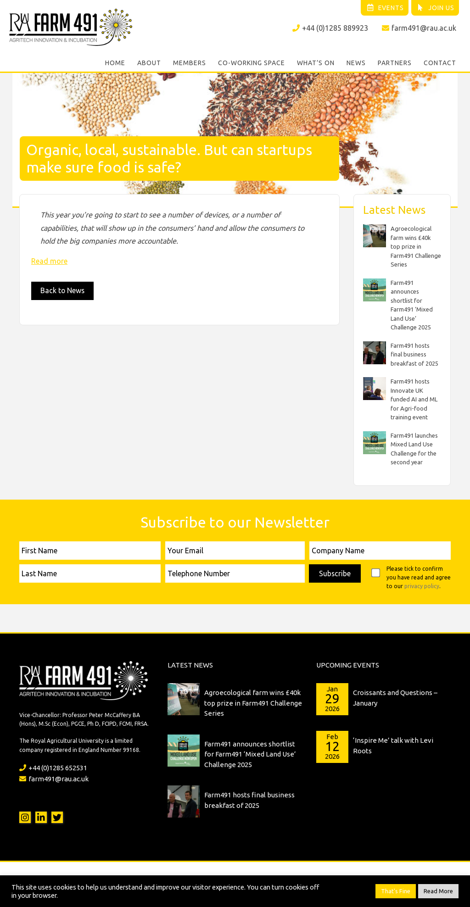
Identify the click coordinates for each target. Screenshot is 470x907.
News (356, 63)
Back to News (62, 290)
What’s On (316, 63)
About (149, 63)
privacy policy (421, 586)
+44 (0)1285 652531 (53, 767)
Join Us (435, 8)
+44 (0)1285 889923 (330, 28)
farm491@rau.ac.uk (419, 28)
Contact (440, 63)
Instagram (25, 817)
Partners (395, 63)
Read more (49, 260)
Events (384, 8)
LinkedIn (41, 817)
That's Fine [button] (395, 891)
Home (115, 63)
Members (189, 63)
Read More (438, 891)
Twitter (57, 817)
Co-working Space (251, 63)
